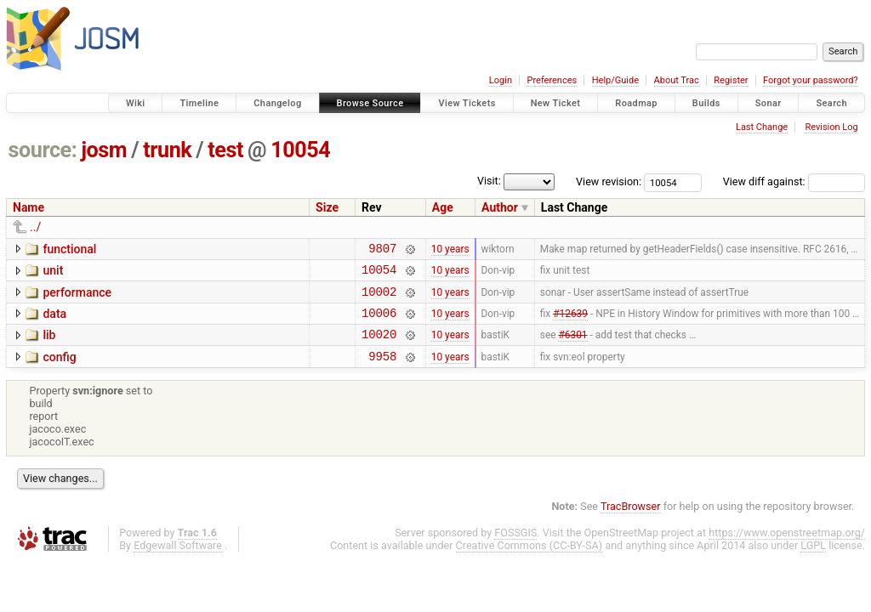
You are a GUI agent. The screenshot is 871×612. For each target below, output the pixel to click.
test (225, 150)
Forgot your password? (810, 80)
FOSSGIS (515, 547)
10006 (378, 322)
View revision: (608, 181)
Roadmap (636, 103)
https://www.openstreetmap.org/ (787, 547)
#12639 (570, 322)
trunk (167, 150)
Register (731, 80)
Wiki (135, 103)
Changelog (277, 103)
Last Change (762, 127)
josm (104, 150)
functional (69, 249)
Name (28, 207)
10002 (378, 299)
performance (77, 297)
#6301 (572, 347)
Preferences (552, 80)
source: (43, 150)
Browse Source (370, 103)
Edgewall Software (178, 560)
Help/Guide (615, 80)
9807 (382, 250)
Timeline (199, 103)
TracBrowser (631, 521)
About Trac (676, 80)
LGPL (813, 560)
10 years (450, 250)
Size (327, 207)
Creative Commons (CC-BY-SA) (529, 560)
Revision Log (831, 127)
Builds (706, 103)
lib (49, 345)
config (59, 370)
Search (831, 103)
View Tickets (466, 103)
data (54, 321)
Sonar (768, 103)
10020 (378, 346)
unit (53, 273)
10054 (300, 150)
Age (442, 207)
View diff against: (794, 181)
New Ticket (556, 103)
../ (35, 227)
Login (500, 80)
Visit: (489, 180)
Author (499, 207)
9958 (382, 371)
